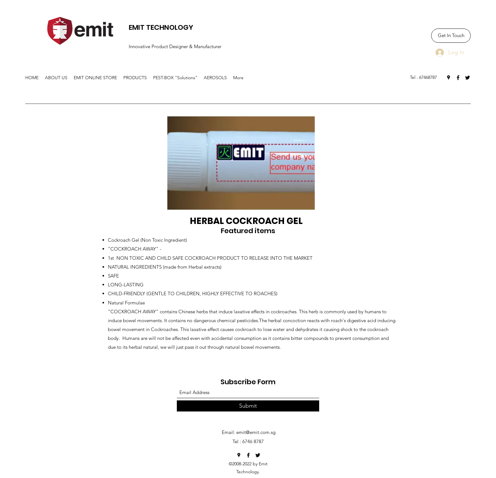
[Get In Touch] (451, 36)
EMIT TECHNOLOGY (161, 27)
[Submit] (248, 405)
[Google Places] (448, 77)
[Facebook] (458, 77)
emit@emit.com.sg (256, 432)
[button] (135, 77)
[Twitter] (467, 77)
